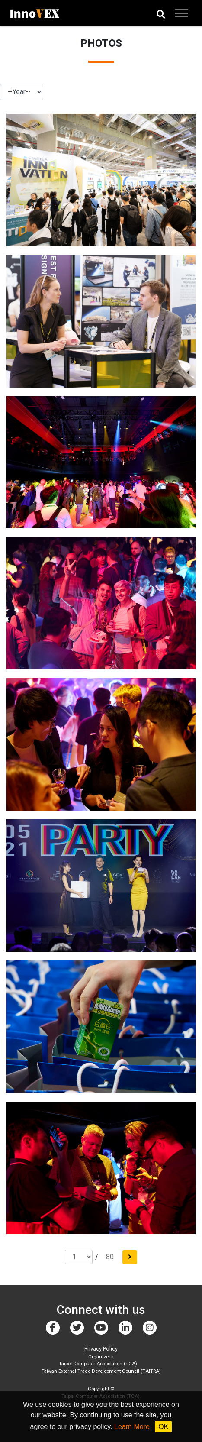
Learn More (132, 1426)
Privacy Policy (101, 1348)
